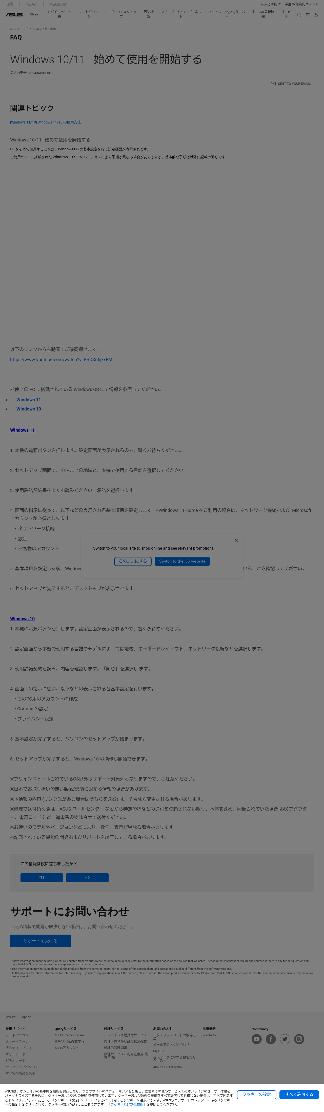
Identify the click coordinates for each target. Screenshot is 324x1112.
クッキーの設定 (256, 1094)
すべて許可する (299, 1094)
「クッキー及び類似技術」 (127, 1104)
